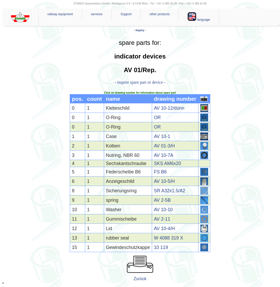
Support (126, 14)
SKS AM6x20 (167, 163)
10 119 (161, 247)
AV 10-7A (163, 155)
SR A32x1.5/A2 (169, 190)
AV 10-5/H (164, 181)
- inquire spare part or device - (140, 82)
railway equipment (60, 14)
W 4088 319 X (168, 238)
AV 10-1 (162, 136)
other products (160, 14)
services (97, 14)
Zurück (140, 279)
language (199, 17)
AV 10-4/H (164, 228)
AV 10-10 (163, 209)
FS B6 (160, 171)
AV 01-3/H (164, 145)
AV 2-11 (162, 219)
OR (157, 117)
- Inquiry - (140, 30)
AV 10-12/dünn (169, 108)
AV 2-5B (162, 200)
